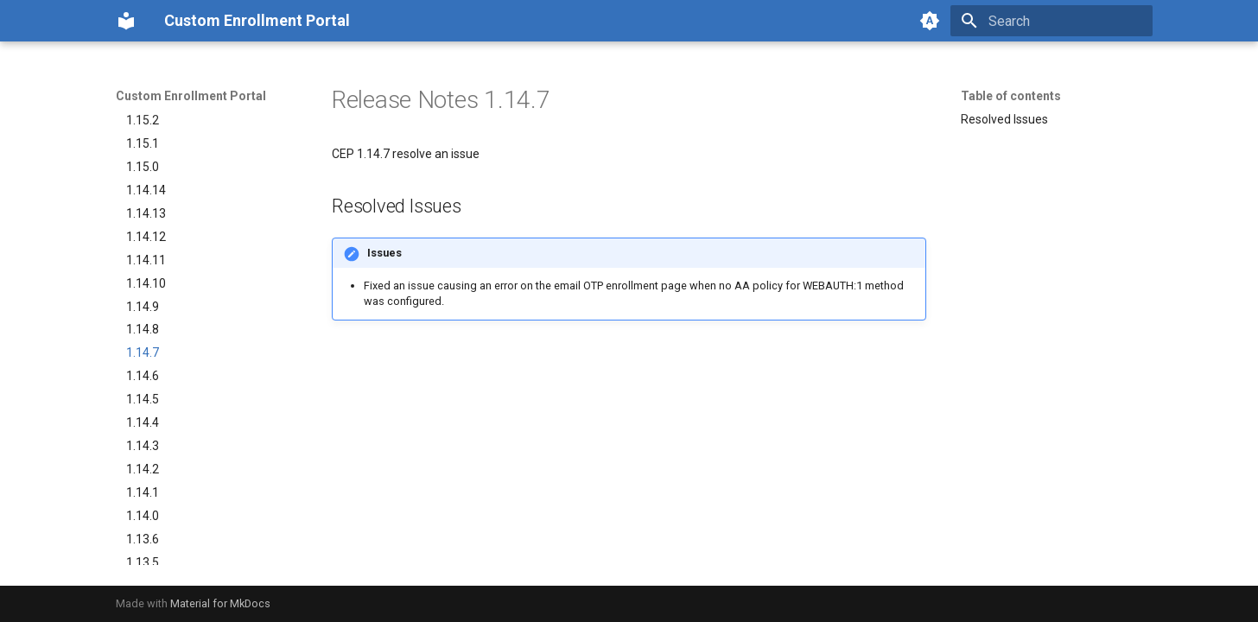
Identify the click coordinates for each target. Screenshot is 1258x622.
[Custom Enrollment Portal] (126, 20)
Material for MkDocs (220, 603)
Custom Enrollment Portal (191, 96)
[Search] (1051, 20)
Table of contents (1011, 96)
